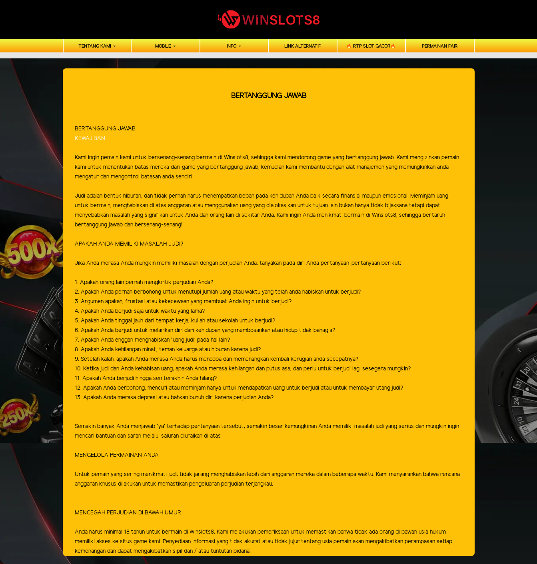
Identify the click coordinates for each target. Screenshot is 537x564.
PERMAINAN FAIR (439, 46)
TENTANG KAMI (95, 46)
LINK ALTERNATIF (302, 46)
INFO (232, 46)
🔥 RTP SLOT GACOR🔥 (371, 46)
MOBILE (163, 46)
